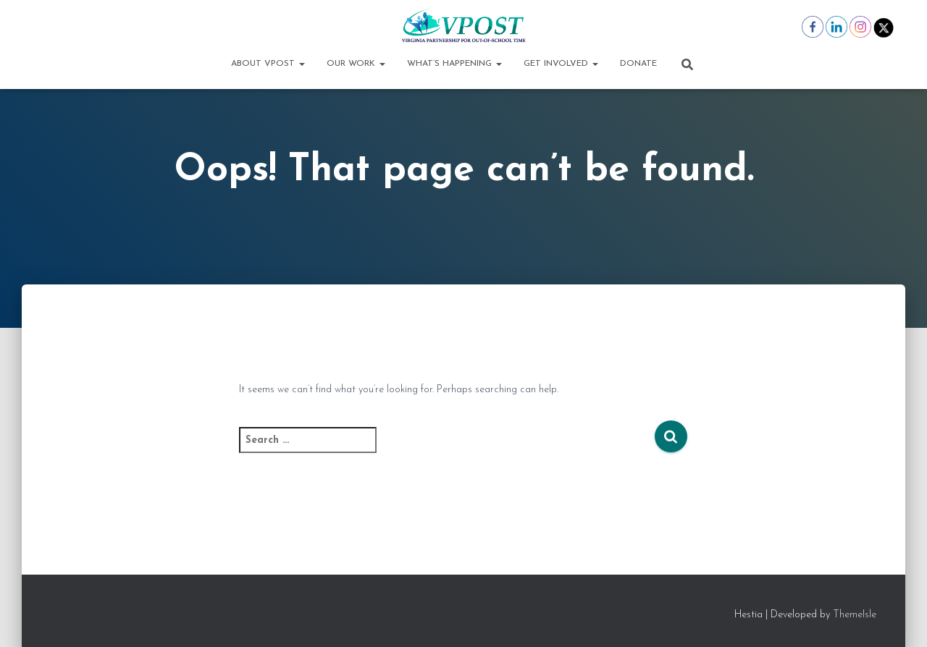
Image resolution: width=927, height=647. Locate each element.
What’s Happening (454, 63)
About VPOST (268, 63)
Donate (638, 63)
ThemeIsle (854, 614)
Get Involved (561, 63)
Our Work (356, 63)
